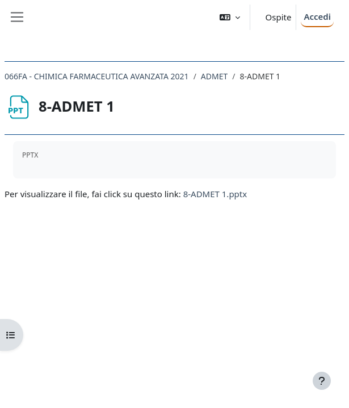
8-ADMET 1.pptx (215, 193)
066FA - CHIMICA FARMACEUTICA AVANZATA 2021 (97, 76)
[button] (229, 17)
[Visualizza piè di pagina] (322, 381)
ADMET (214, 76)
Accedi (317, 16)
